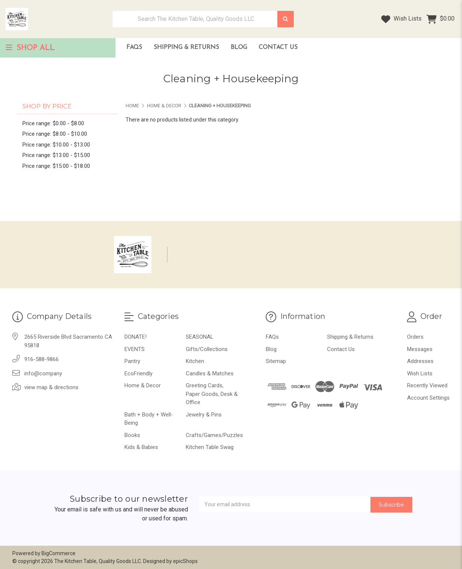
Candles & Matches (210, 373)
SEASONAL (199, 336)
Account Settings (428, 397)
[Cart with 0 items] (440, 19)
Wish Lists (401, 19)
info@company (43, 373)
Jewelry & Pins (204, 414)
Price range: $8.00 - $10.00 (54, 133)
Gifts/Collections (207, 349)
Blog (239, 47)
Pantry (132, 361)
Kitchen (195, 361)
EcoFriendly (138, 373)
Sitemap (276, 361)
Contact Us (278, 47)
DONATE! (135, 336)
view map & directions (51, 387)
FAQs (134, 47)
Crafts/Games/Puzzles (214, 435)
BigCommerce (58, 553)
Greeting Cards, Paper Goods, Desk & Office (212, 394)
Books (132, 435)
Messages (419, 349)
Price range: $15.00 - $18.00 (56, 166)
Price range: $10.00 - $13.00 (56, 144)
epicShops (185, 561)
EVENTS (134, 349)
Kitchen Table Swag (210, 447)
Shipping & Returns (186, 47)
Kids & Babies (141, 447)
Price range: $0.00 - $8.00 (53, 123)
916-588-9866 (41, 359)
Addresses (420, 361)
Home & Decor (142, 385)
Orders (415, 336)
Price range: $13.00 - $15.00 (56, 155)
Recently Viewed (427, 385)
